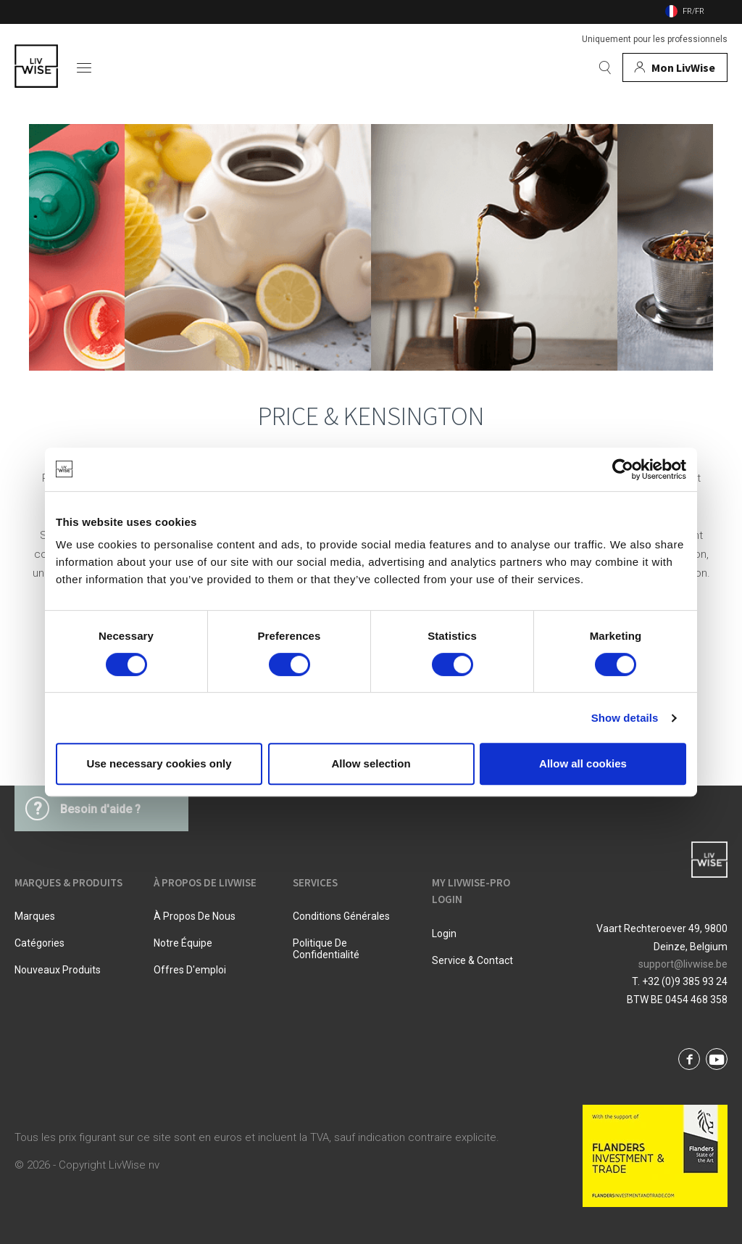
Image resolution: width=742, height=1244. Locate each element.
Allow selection (370, 763)
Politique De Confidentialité (326, 948)
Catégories (39, 943)
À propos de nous (194, 916)
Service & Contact (472, 960)
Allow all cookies (583, 763)
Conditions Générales (341, 916)
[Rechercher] (605, 67)
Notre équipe (183, 943)
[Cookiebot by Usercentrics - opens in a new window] (622, 469)
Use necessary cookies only (158, 763)
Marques (34, 916)
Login (444, 933)
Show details (625, 718)
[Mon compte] (675, 67)
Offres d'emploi (190, 970)
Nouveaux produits (57, 970)
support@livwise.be (683, 964)
